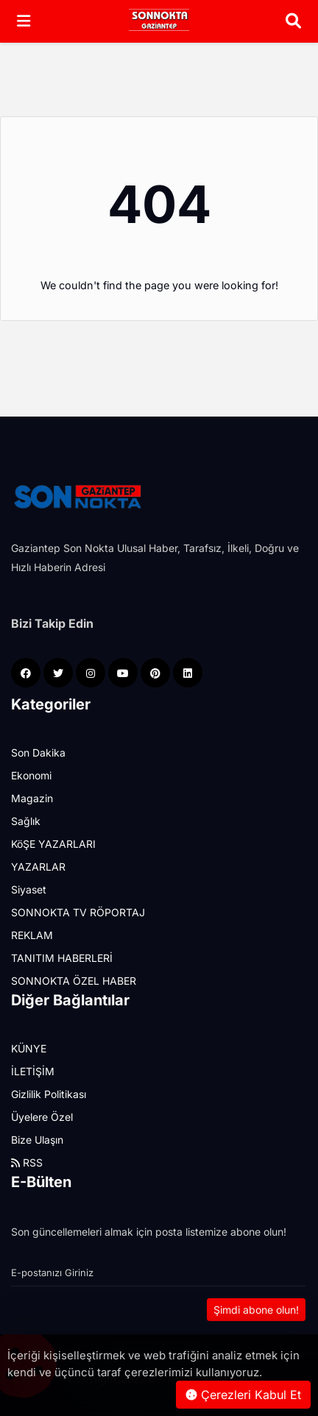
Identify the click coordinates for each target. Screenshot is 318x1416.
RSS (27, 1162)
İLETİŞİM (32, 1071)
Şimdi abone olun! (256, 1309)
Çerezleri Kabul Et (243, 1394)
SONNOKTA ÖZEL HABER (73, 980)
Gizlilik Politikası (48, 1094)
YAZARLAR (38, 866)
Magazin (32, 798)
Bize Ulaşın (37, 1139)
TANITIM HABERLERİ (62, 958)
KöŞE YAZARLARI (53, 844)
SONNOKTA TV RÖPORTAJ (78, 912)
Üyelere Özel (42, 1117)
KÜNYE (28, 1048)
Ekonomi (31, 775)
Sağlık (25, 821)
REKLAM (32, 935)
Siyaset (28, 889)
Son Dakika (38, 752)
